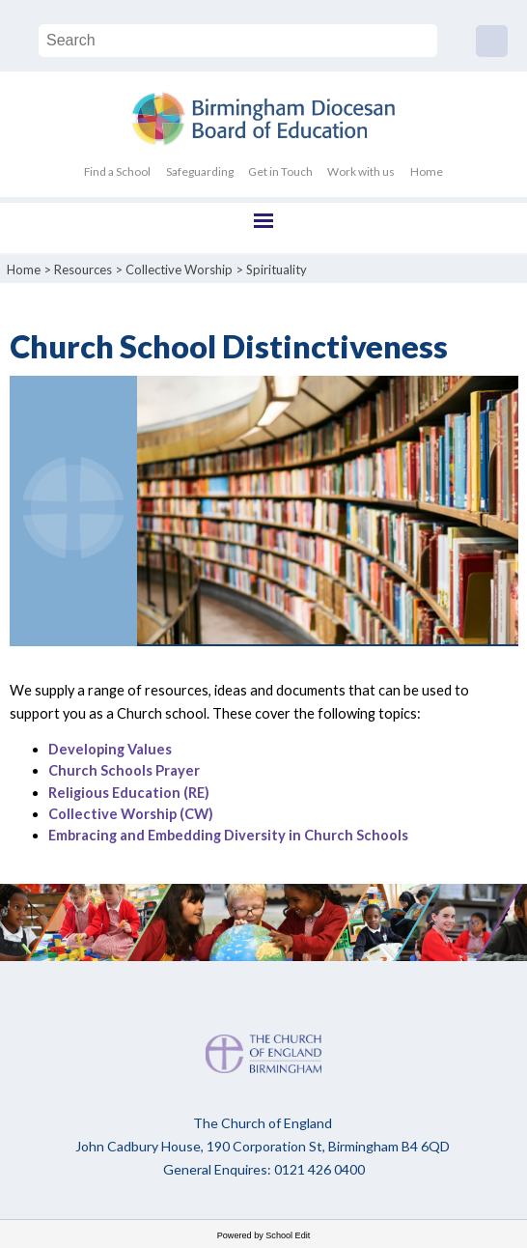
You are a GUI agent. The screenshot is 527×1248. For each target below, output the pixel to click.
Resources (83, 269)
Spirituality (276, 269)
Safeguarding (200, 171)
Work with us (361, 171)
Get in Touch (280, 171)
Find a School (117, 171)
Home (426, 171)
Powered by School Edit (264, 1235)
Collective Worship (179, 269)
